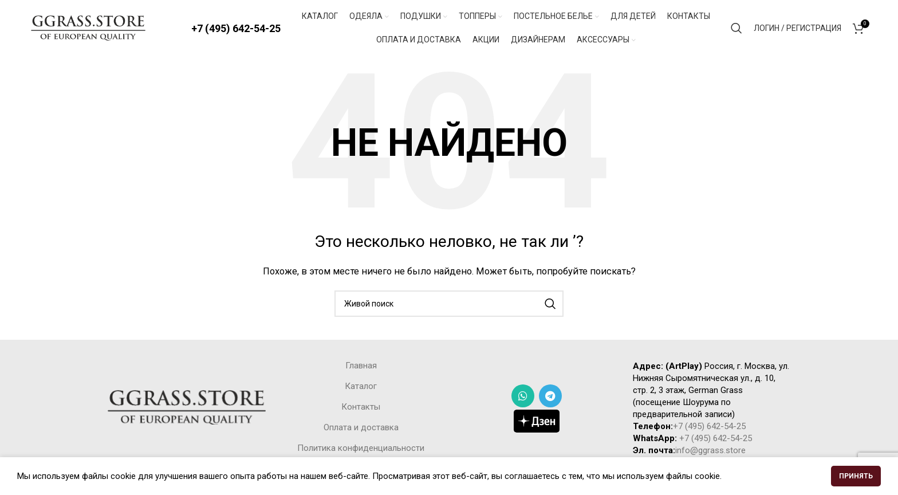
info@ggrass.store (710, 451)
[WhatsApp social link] (522, 397)
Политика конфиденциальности (360, 449)
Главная (361, 367)
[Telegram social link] (550, 397)
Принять (856, 476)
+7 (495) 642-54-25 (236, 28)
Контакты (360, 408)
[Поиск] (736, 28)
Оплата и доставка (361, 428)
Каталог (361, 387)
